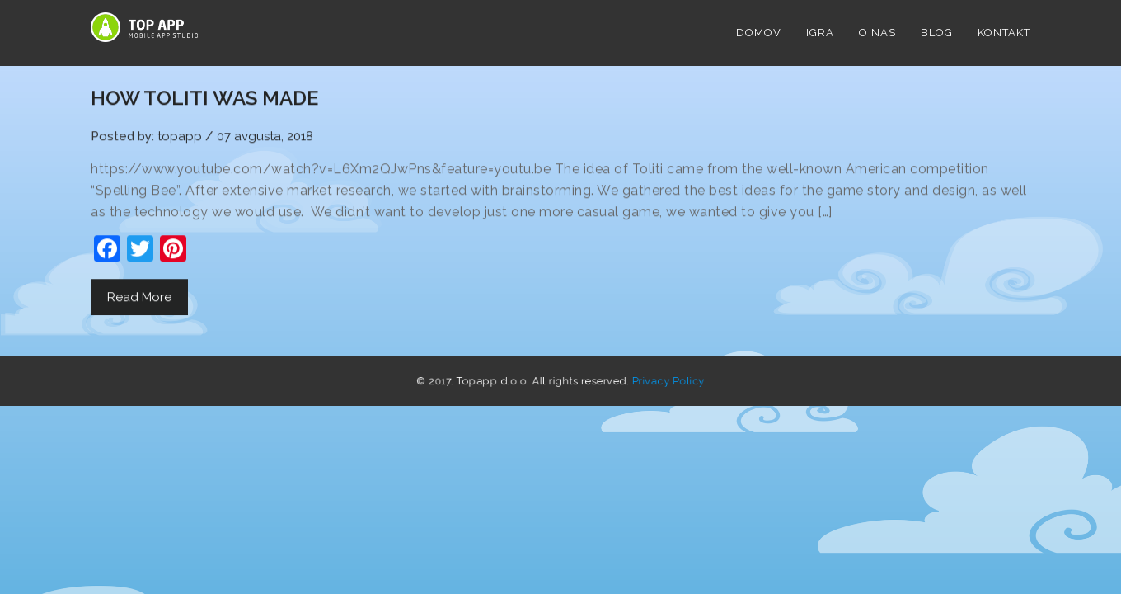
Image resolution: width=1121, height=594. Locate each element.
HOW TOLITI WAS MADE (204, 99)
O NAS (877, 32)
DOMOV (758, 32)
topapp (179, 137)
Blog (937, 32)
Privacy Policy (648, 381)
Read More (139, 297)
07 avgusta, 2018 (265, 137)
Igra (820, 32)
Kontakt (1004, 32)
